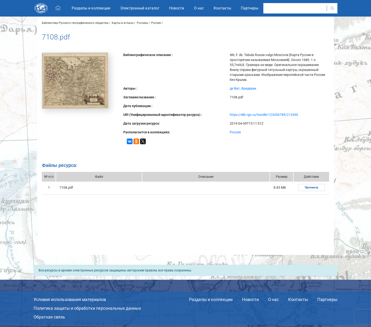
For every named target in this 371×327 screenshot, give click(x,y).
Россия (156, 23)
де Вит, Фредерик (243, 88)
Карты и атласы (122, 23)
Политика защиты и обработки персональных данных (87, 308)
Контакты (298, 299)
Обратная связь (49, 316)
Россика (142, 23)
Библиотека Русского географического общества (75, 23)
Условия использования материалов (70, 299)
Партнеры (327, 299)
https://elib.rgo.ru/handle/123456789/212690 (264, 115)
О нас (273, 299)
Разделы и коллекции (211, 299)
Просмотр (311, 187)
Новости (250, 299)
